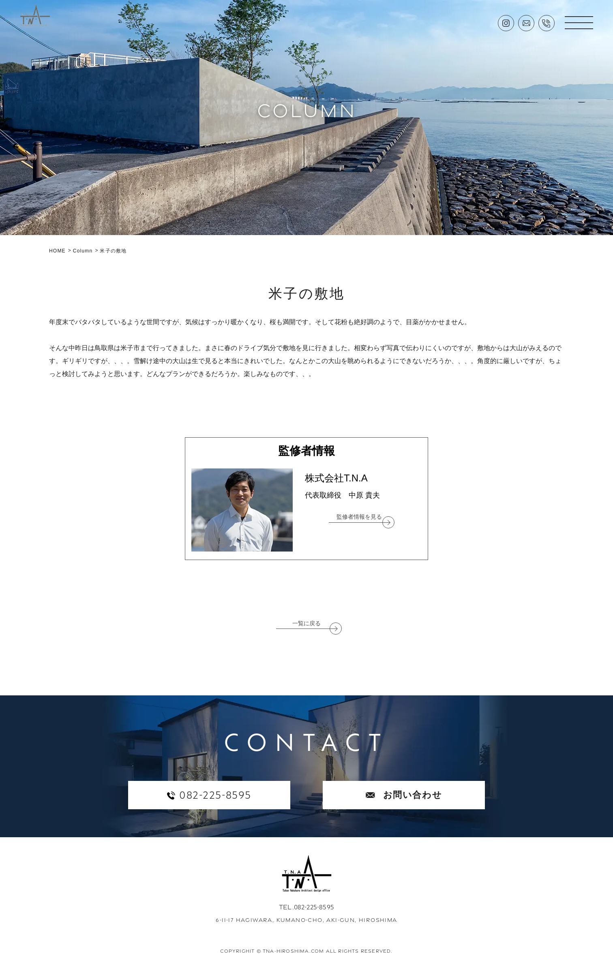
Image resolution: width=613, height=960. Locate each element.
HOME (57, 251)
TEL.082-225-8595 (306, 907)
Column (83, 251)
